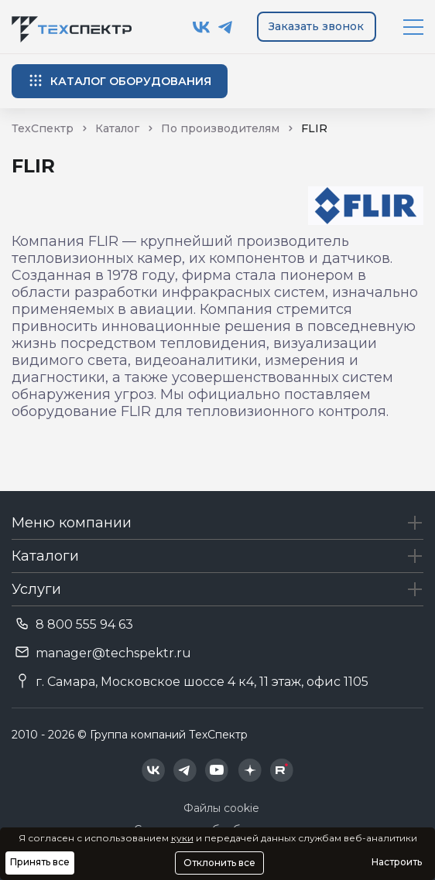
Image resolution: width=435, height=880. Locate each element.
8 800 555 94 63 (84, 624)
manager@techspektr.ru (113, 653)
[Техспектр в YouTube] (217, 770)
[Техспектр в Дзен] (250, 770)
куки (182, 838)
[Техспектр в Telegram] (225, 27)
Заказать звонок (316, 26)
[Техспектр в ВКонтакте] (202, 27)
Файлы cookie (221, 808)
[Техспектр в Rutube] (281, 770)
